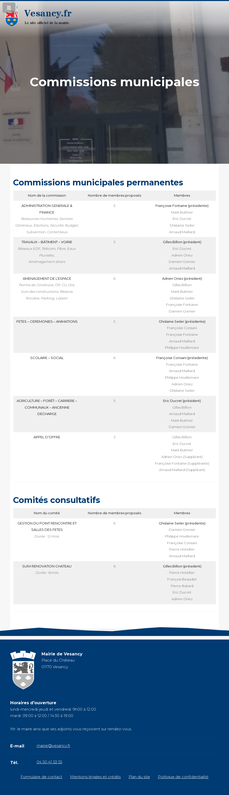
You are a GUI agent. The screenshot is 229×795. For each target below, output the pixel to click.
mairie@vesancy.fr (53, 745)
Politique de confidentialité (183, 777)
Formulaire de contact (41, 777)
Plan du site (139, 777)
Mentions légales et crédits (95, 777)
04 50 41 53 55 (49, 762)
